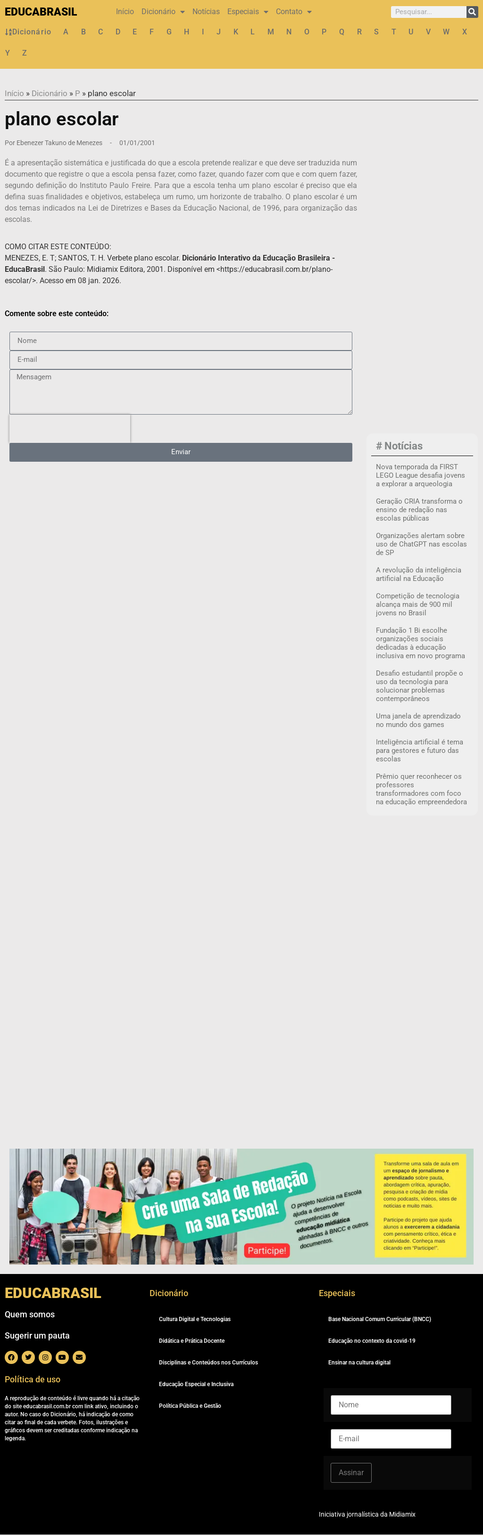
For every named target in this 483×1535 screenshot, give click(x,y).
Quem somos (30, 1315)
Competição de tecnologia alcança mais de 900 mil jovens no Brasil (417, 605)
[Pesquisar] (472, 12)
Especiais (247, 11)
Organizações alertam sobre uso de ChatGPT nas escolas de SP (421, 544)
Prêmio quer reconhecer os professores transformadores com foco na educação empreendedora (421, 790)
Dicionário (163, 11)
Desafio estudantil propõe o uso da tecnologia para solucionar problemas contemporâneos (419, 686)
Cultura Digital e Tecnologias (195, 1319)
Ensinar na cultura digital (359, 1363)
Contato (294, 11)
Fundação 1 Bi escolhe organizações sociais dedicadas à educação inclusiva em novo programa (420, 644)
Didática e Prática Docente (192, 1341)
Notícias (206, 11)
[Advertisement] (427, 284)
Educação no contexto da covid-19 (372, 1341)
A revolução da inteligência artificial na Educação (418, 574)
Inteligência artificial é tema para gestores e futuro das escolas (419, 751)
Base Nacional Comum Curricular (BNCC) (379, 1319)
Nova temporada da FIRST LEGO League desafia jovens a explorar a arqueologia (420, 476)
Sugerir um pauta (37, 1336)
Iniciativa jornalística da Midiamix (367, 1515)
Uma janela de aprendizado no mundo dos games (418, 720)
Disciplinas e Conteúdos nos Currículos (208, 1363)
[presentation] (69, 429)
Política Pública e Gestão (190, 1406)
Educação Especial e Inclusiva (196, 1384)
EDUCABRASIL (41, 12)
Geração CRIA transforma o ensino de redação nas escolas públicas (419, 510)
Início (125, 11)
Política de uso (32, 1380)
